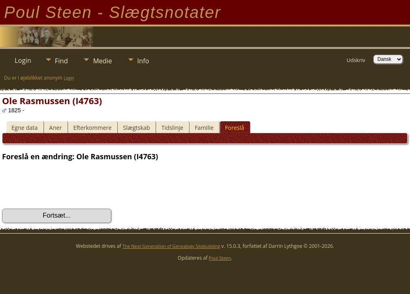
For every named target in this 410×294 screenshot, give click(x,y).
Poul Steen (220, 258)
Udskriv (355, 60)
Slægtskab (136, 127)
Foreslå (234, 127)
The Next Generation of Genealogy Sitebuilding (171, 246)
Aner (55, 127)
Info (143, 60)
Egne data (24, 127)
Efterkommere (92, 127)
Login (23, 60)
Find (61, 60)
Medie (102, 60)
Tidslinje (172, 127)
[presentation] (64, 185)
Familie (204, 127)
